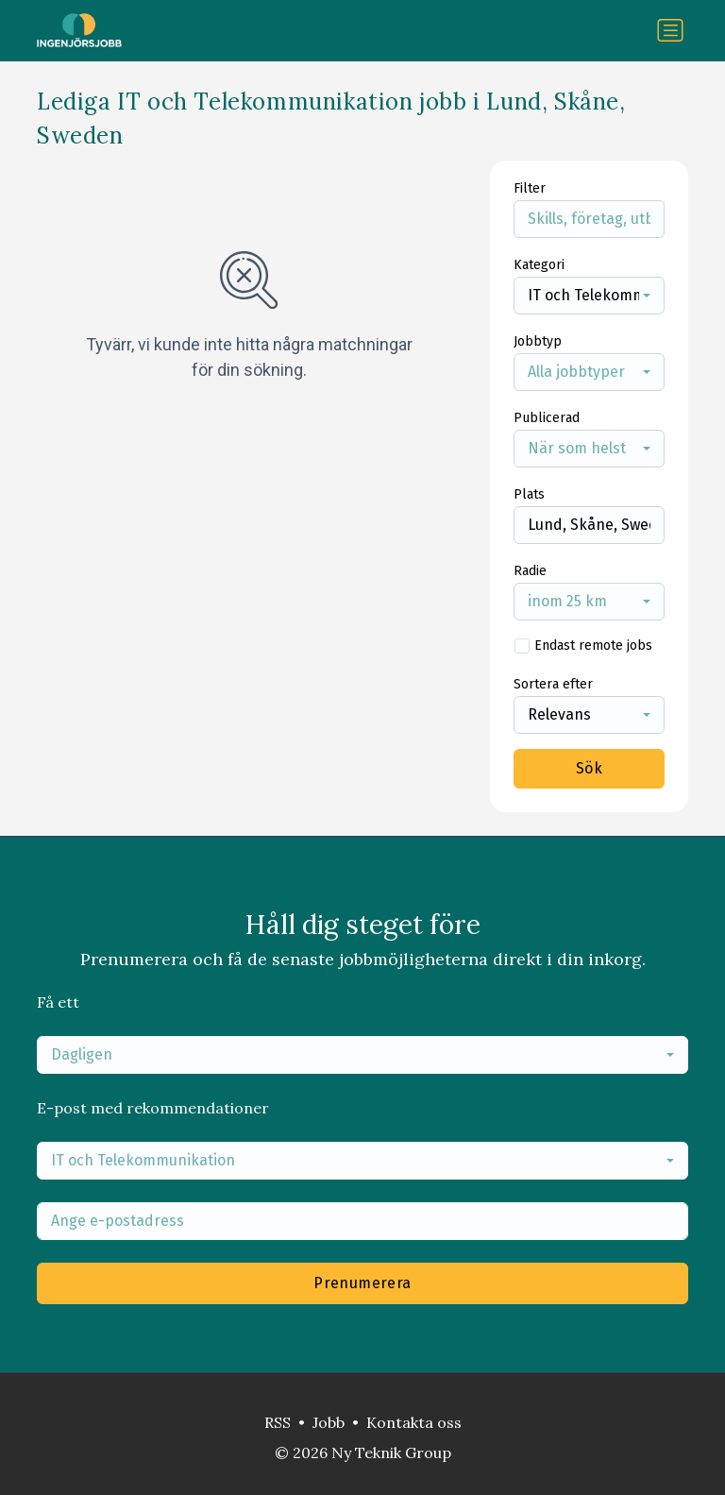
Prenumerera (362, 1283)
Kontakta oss (414, 1422)
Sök (589, 768)
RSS (277, 1422)
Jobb (328, 1422)
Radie (530, 571)
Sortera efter (553, 684)
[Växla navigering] (670, 30)
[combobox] (589, 295)
